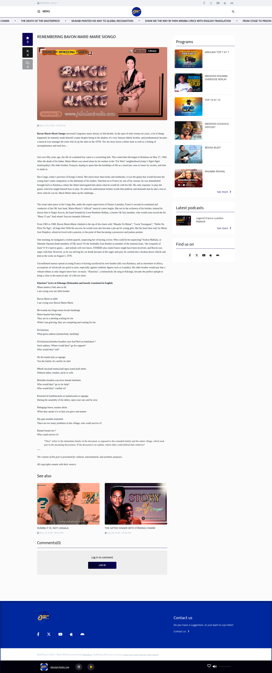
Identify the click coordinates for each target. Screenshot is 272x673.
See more (224, 191)
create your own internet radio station (140, 654)
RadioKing (87, 654)
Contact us (181, 631)
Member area (47, 3)
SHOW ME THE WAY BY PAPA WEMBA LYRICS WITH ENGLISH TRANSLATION (192, 21)
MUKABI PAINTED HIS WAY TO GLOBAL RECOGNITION (106, 21)
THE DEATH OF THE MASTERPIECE (44, 21)
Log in (102, 565)
